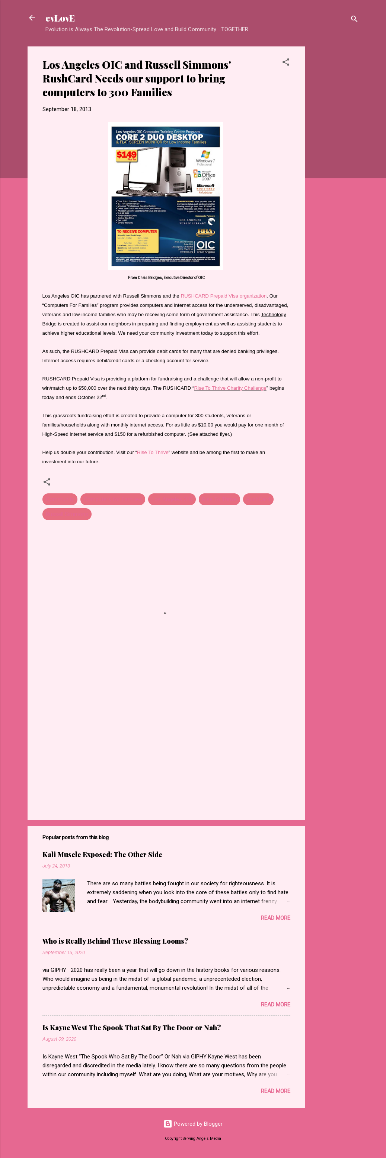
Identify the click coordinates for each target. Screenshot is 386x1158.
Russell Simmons (67, 514)
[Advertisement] (335, 157)
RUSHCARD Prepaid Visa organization (224, 296)
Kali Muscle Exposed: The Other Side (102, 854)
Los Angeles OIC (171, 499)
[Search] (354, 20)
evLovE (60, 18)
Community (60, 499)
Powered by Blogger (193, 1123)
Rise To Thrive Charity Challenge (230, 388)
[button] (285, 63)
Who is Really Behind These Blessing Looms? (115, 941)
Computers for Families (113, 499)
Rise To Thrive (153, 452)
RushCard (258, 499)
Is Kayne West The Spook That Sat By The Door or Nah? (131, 1027)
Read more (275, 918)
